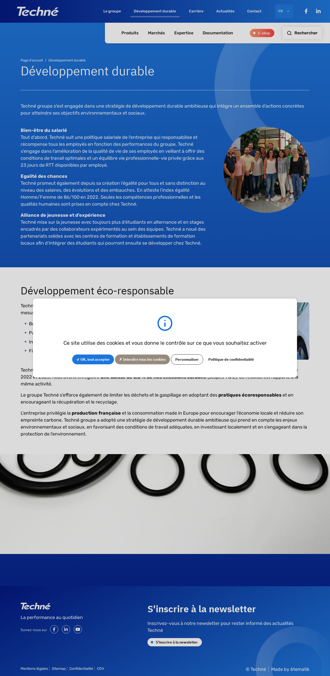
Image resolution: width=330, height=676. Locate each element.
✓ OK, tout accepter (93, 359)
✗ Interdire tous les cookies (142, 359)
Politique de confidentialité (231, 359)
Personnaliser (187, 359)
